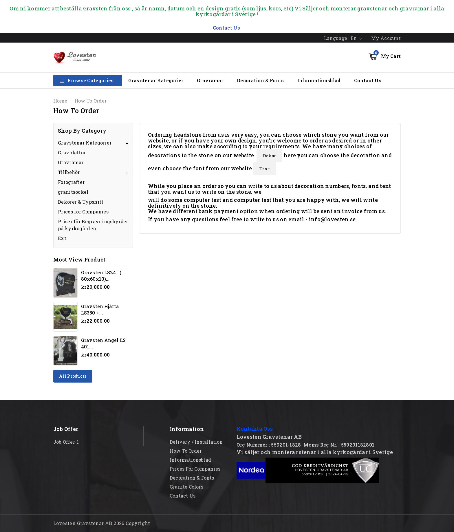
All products (73, 376)
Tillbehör (69, 172)
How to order (186, 451)
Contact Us (367, 80)
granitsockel (73, 192)
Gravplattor (72, 152)
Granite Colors (186, 487)
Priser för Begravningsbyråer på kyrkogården (93, 224)
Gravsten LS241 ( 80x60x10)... (101, 275)
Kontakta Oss (255, 428)
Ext (62, 238)
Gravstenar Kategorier (155, 80)
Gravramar (210, 80)
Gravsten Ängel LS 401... (103, 343)
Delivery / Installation (196, 442)
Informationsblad (319, 80)
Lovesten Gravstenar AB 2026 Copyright (101, 523)
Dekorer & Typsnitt (80, 202)
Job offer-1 (66, 442)
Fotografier (71, 182)
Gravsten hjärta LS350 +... (100, 309)
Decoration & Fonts (260, 80)
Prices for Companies (83, 212)
